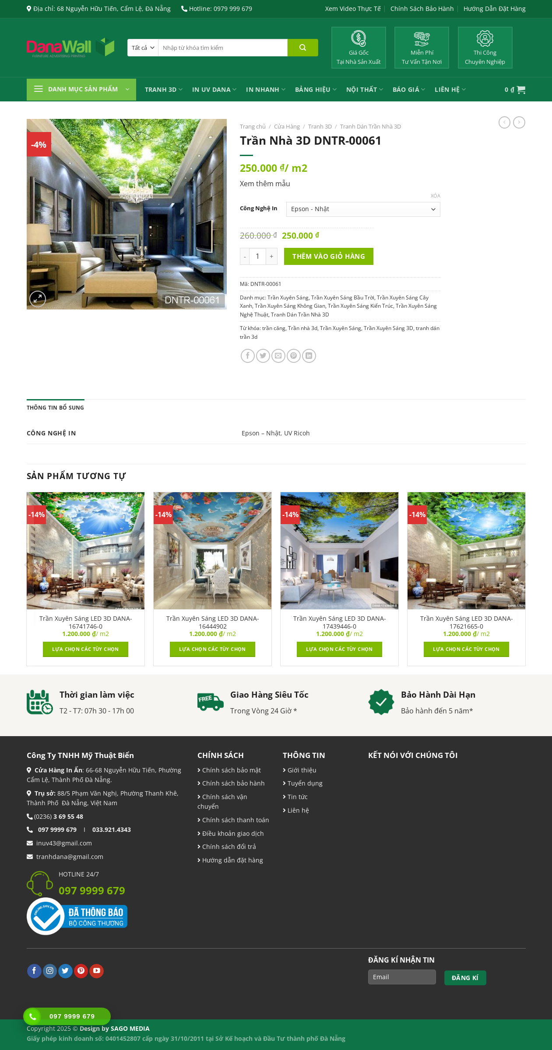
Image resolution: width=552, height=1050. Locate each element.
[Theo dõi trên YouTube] (96, 971)
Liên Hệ (450, 89)
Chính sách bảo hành (232, 783)
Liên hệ (297, 810)
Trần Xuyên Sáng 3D (388, 328)
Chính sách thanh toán (234, 820)
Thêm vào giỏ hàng (328, 256)
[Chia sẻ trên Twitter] (263, 356)
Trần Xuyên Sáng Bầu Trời (342, 297)
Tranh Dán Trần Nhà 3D (370, 126)
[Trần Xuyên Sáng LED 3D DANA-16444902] (212, 550)
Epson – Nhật (261, 433)
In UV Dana (214, 89)
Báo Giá (409, 89)
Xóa (435, 196)
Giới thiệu (301, 770)
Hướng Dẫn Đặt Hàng (495, 8)
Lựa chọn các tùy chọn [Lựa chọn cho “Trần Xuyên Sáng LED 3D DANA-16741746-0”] (85, 649)
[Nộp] (303, 47)
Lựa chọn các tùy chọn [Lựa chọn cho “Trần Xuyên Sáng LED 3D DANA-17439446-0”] (339, 649)
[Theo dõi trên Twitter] (65, 971)
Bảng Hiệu (316, 89)
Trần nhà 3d (302, 328)
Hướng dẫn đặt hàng (231, 860)
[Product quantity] (257, 256)
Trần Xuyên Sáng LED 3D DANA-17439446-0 (339, 622)
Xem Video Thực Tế (353, 8)
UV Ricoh (297, 433)
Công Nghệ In (259, 208)
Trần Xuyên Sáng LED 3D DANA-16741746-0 (85, 622)
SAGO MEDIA (130, 1028)
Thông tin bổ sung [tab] (55, 407)
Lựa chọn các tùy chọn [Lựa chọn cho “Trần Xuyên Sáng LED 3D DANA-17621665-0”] (466, 649)
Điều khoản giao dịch (230, 833)
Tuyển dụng (304, 783)
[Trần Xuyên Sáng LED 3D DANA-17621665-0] (466, 550)
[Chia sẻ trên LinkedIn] (309, 356)
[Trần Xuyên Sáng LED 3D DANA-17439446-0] (339, 550)
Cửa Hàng (287, 126)
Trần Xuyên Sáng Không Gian (290, 305)
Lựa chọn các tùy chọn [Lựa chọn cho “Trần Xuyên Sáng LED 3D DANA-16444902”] (212, 649)
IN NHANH (265, 89)
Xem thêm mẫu (265, 183)
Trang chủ (253, 126)
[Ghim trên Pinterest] (294, 356)
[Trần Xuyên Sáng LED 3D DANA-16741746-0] (85, 550)
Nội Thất (364, 89)
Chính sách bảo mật (230, 770)
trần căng (273, 328)
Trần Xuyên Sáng (288, 297)
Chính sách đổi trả (228, 846)
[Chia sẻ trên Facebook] (248, 356)
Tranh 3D (164, 89)
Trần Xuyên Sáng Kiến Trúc (360, 305)
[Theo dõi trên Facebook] (34, 971)
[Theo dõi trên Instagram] (50, 971)
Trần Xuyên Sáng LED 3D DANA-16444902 (212, 622)
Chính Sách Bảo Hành (422, 8)
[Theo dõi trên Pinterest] (81, 971)
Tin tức (297, 797)
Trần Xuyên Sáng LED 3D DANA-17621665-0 (466, 622)
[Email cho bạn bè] (278, 356)
